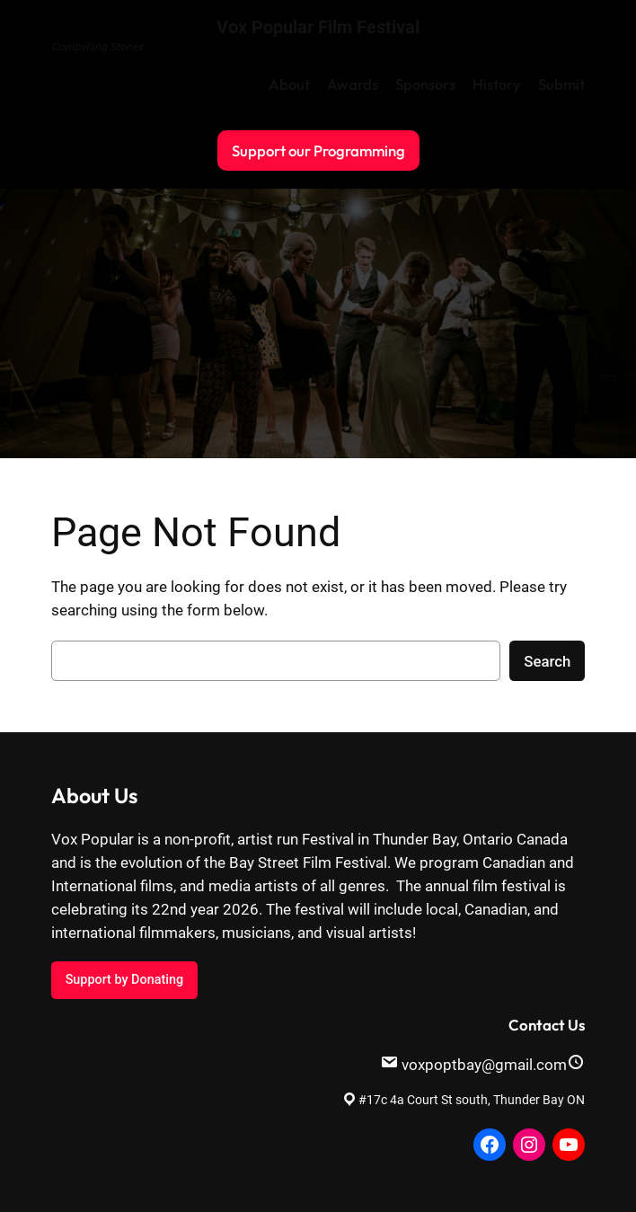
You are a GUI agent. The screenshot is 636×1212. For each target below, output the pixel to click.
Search (547, 661)
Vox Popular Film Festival (318, 27)
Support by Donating (124, 979)
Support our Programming (318, 150)
